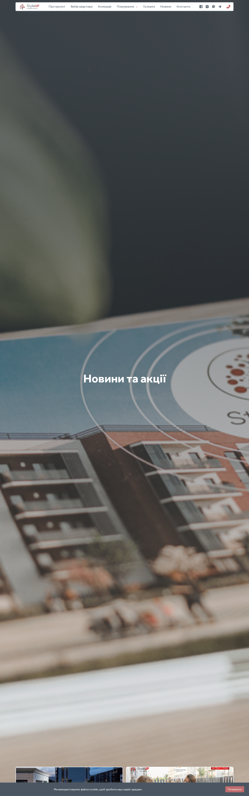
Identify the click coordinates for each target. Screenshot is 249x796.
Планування (125, 6)
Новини (165, 6)
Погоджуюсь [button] (235, 789)
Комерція (104, 6)
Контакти (183, 6)
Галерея (149, 6)
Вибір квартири (82, 6)
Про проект (57, 6)
